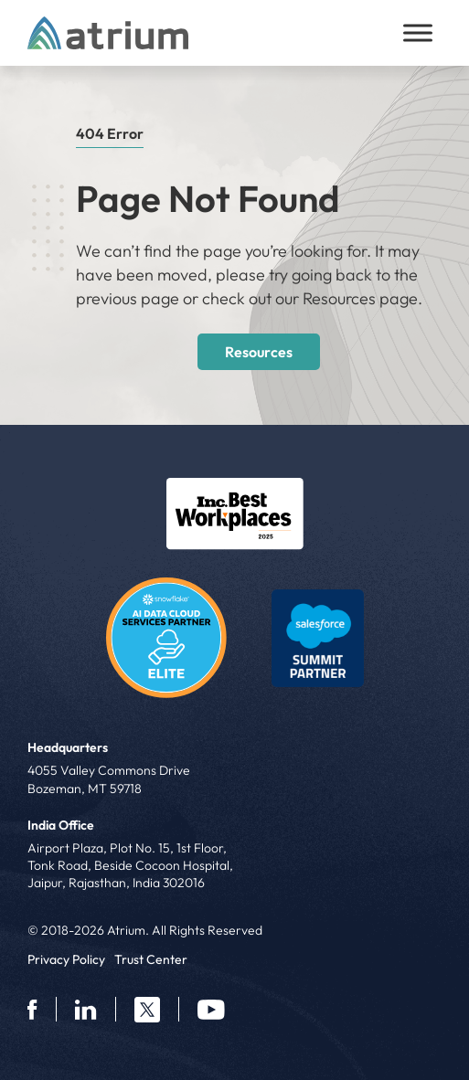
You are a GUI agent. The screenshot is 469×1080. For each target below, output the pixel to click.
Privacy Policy (66, 959)
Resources (259, 352)
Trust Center (150, 959)
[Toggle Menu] (417, 32)
